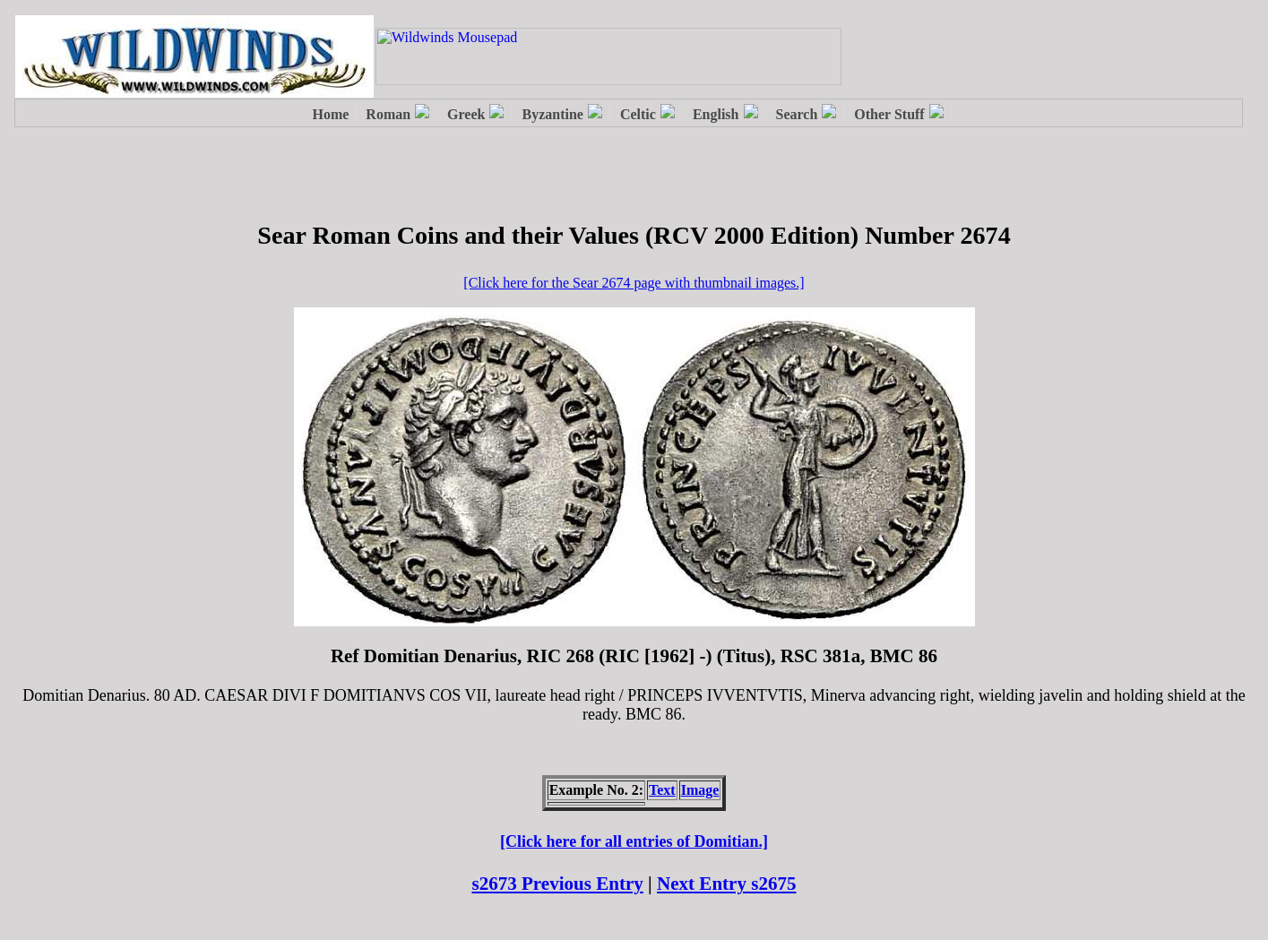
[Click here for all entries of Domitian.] (634, 841)
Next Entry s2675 (727, 883)
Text (662, 790)
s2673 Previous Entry (557, 883)
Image (700, 790)
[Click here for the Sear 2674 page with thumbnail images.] (633, 282)
